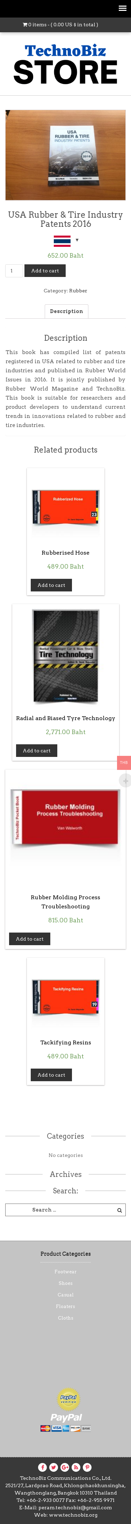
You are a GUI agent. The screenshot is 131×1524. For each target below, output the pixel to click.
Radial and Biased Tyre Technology (65, 718)
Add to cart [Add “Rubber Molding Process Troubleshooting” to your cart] (30, 939)
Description (66, 311)
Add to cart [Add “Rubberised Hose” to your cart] (51, 585)
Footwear (65, 1271)
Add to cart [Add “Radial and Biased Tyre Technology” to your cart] (37, 750)
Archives (66, 1174)
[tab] (66, 311)
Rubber (78, 290)
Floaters (65, 1306)
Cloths (65, 1318)
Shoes (66, 1283)
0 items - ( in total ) (60, 24)
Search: (65, 1191)
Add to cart (45, 270)
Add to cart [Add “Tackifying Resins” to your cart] (51, 1075)
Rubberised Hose (65, 552)
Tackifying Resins (65, 1042)
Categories (65, 1136)
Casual (66, 1295)
